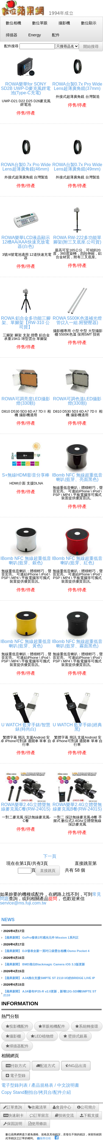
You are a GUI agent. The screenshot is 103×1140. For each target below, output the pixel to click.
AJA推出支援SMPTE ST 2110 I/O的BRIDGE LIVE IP (58, 978)
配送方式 (45, 1065)
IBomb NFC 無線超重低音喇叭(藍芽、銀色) (26, 558)
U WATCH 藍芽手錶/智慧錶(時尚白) (25, 724)
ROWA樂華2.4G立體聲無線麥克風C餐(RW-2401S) (26, 804)
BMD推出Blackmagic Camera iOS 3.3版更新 (53, 964)
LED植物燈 (42, 1036)
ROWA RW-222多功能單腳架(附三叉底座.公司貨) (77, 237)
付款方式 (16, 1065)
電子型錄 (16, 1075)
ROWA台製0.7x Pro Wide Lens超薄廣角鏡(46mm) (26, 164)
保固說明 (12, 1123)
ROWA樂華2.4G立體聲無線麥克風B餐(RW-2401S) (77, 804)
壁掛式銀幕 (75, 1036)
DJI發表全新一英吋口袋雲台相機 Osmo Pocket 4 (55, 951)
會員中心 (62, 1107)
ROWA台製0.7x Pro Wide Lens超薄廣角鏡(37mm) (77, 84)
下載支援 (89, 1115)
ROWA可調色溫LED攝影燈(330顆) (77, 399)
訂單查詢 (12, 1107)
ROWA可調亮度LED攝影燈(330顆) (26, 399)
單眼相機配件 (51, 1026)
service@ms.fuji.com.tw (23, 903)
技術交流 (64, 1115)
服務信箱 (44, 1138)
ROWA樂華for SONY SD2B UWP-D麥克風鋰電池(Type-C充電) (26, 86)
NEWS (8, 919)
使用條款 (37, 1123)
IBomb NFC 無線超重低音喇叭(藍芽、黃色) (26, 641)
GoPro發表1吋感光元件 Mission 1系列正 (50, 937)
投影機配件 (17, 1026)
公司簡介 (86, 1107)
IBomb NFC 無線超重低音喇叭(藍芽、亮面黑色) (77, 475)
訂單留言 (39, 1115)
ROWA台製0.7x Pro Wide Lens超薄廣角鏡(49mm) (77, 164)
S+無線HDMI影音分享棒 (25, 472)
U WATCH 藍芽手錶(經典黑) (77, 724)
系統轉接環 (86, 1026)
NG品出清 (75, 1065)
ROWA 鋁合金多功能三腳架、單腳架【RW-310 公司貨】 (26, 320)
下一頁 (49, 856)
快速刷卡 (13, 1115)
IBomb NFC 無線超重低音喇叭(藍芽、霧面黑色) (77, 641)
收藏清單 (37, 1107)
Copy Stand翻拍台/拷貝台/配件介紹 (36, 1092)
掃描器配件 (17, 1046)
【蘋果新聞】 (12, 937)
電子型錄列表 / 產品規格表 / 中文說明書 (40, 1085)
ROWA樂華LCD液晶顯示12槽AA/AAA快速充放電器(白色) (25, 240)
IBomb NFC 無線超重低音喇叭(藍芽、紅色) (77, 558)
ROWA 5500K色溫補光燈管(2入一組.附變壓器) (77, 318)
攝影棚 (13, 1036)
